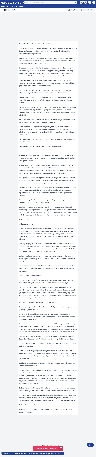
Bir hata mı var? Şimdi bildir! (48, 445)
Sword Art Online (17, 6)
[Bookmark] (72, 10)
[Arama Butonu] (75, 2)
